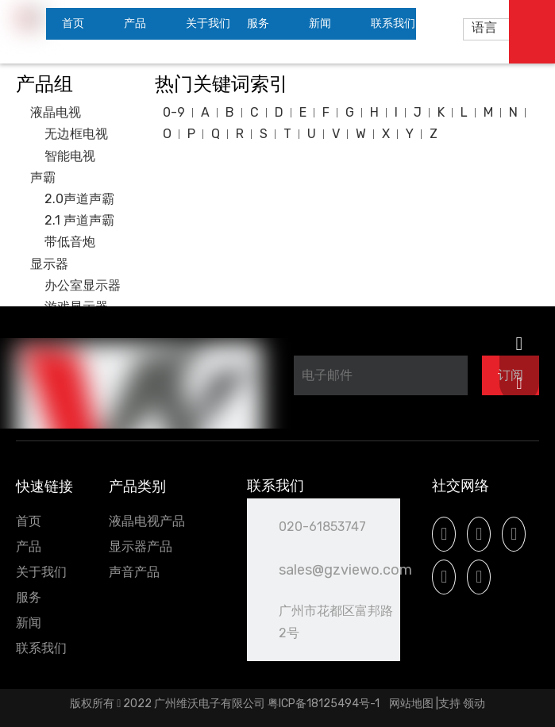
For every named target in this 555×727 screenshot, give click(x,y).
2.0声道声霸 (79, 198)
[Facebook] (444, 534)
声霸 (43, 177)
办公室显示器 (82, 285)
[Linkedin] (479, 534)
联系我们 (41, 648)
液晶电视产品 (147, 521)
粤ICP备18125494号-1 (325, 703)
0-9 (174, 112)
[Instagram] (444, 577)
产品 (28, 546)
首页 (28, 521)
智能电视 (69, 155)
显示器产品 (140, 546)
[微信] (479, 577)
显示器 (49, 263)
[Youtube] (514, 534)
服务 (28, 597)
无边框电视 (76, 133)
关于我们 (41, 571)
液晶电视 (55, 112)
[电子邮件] (381, 375)
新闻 (28, 622)
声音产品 (134, 571)
